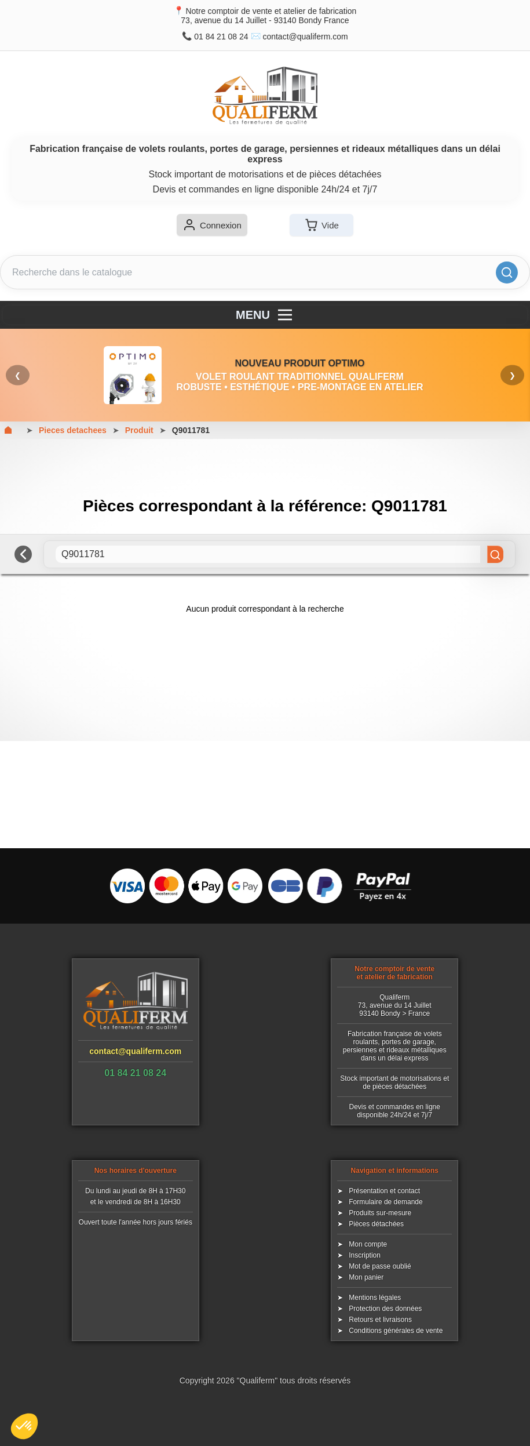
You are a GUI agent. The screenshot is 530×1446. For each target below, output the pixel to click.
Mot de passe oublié (380, 1266)
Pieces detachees (73, 430)
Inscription (365, 1255)
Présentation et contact (384, 1191)
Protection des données (385, 1309)
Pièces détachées (376, 1224)
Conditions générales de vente (396, 1331)
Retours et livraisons (380, 1320)
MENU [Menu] (265, 315)
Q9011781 (191, 430)
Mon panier (366, 1277)
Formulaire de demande (385, 1202)
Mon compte (368, 1244)
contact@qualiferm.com (305, 36)
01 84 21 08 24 (221, 36)
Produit (139, 430)
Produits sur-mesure (380, 1213)
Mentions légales (375, 1298)
